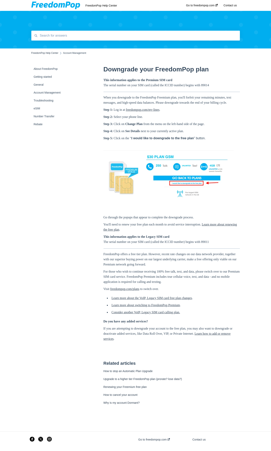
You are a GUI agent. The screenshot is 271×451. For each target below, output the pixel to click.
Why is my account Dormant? (121, 402)
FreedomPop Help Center (101, 5)
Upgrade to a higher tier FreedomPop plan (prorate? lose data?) (142, 379)
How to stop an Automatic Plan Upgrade (128, 371)
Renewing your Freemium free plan (125, 386)
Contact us (199, 439)
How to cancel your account (120, 394)
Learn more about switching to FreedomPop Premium (146, 305)
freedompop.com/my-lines (142, 109)
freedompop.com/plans (124, 289)
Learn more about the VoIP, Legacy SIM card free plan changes (152, 298)
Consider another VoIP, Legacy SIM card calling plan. (146, 312)
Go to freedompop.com (154, 439)
